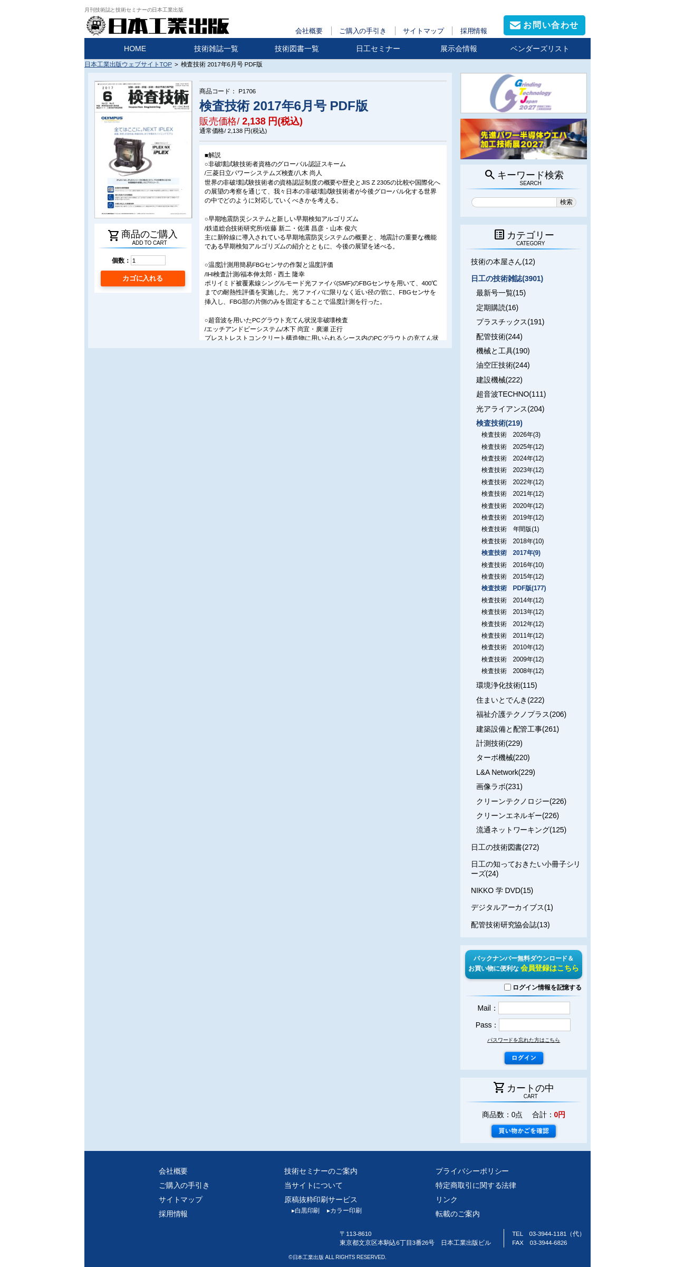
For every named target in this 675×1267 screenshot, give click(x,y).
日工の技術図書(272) (505, 847)
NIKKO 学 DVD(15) (502, 890)
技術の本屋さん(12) (503, 261)
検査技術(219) (499, 423)
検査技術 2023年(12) (512, 470)
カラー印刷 (340, 1210)
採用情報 (474, 31)
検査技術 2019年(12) (512, 517)
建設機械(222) (499, 380)
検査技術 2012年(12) (512, 624)
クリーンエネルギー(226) (517, 815)
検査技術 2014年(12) (512, 600)
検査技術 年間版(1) (510, 529)
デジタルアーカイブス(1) (512, 907)
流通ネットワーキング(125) (521, 830)
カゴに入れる (142, 278)
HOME (135, 48)
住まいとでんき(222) (510, 700)
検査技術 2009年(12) (512, 659)
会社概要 (309, 31)
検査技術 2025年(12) (512, 446)
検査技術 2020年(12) (512, 506)
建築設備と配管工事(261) (517, 729)
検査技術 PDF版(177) (513, 588)
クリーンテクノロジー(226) (521, 801)
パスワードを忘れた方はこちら (523, 1040)
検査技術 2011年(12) (512, 635)
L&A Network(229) (505, 772)
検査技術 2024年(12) (512, 458)
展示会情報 (458, 48)
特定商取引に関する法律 (476, 1185)
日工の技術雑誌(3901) (507, 278)
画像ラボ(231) (499, 786)
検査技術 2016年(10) (512, 565)
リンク (447, 1199)
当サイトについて (313, 1185)
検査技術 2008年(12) (512, 671)
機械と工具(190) (503, 351)
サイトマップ (423, 31)
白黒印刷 (302, 1210)
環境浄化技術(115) (506, 685)
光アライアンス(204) (510, 409)
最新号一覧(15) (501, 293)
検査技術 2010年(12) (512, 647)
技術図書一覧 (297, 48)
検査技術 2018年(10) (512, 541)
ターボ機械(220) (503, 757)
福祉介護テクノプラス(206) (521, 714)
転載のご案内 (457, 1214)
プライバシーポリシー (472, 1171)
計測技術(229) (499, 743)
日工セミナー (378, 48)
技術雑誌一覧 (216, 48)
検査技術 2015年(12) (512, 576)
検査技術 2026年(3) (511, 434)
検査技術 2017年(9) (511, 552)
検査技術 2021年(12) (512, 493)
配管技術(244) (499, 336)
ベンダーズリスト (540, 48)
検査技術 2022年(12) (512, 482)
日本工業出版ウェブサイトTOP (128, 64)
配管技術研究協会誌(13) (510, 924)
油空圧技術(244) (503, 365)
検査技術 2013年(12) (512, 612)
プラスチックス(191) (510, 322)
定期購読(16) (497, 307)
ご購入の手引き (363, 31)
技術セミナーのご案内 (321, 1171)
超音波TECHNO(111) (511, 394)
